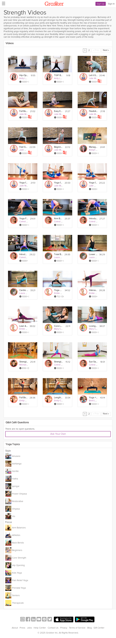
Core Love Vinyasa (58, 326)
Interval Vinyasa (93, 290)
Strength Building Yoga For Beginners (58, 362)
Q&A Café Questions (17, 422)
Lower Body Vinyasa (93, 254)
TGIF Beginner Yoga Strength (58, 75)
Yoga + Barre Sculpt (93, 397)
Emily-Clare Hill (26, 400)
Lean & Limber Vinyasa (23, 326)
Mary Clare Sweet (63, 329)
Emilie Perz (59, 293)
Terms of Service (77, 627)
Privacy (63, 627)
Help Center (40, 627)
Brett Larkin (94, 400)
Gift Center (99, 627)
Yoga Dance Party (58, 290)
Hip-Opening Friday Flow (23, 75)
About (15, 627)
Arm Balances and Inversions (58, 218)
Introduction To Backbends (93, 218)
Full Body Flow (23, 397)
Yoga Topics (13, 444)
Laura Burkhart (61, 257)
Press (22, 627)
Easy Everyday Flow (58, 111)
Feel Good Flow (23, 147)
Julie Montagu (96, 78)
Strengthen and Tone (23, 362)
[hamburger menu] (3, 3)
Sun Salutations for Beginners (93, 362)
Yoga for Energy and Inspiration (23, 183)
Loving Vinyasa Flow (93, 326)
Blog (89, 627)
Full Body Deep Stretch (23, 111)
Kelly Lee (23, 78)
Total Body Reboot (58, 254)
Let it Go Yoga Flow (93, 75)
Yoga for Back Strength (58, 183)
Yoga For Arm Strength (23, 218)
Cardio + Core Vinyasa (23, 290)
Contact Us (53, 627)
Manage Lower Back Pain (93, 147)
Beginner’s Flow (58, 147)
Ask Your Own (58, 433)
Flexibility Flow (93, 111)
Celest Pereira (26, 221)
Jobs (29, 627)
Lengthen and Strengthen (58, 397)
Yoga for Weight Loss (93, 183)
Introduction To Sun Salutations (23, 254)
